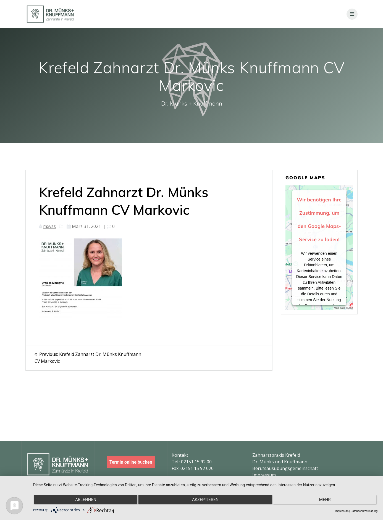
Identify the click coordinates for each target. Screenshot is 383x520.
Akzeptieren (205, 499)
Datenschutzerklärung (364, 511)
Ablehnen (85, 499)
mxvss (49, 226)
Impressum (264, 475)
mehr (325, 499)
